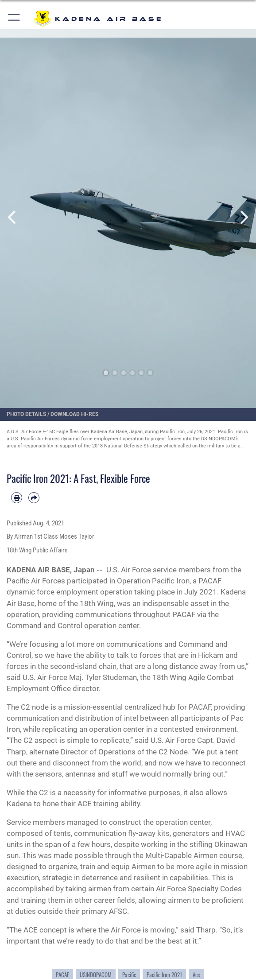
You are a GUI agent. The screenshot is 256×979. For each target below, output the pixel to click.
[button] (14, 19)
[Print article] (16, 497)
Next (243, 217)
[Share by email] (33, 497)
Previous (13, 217)
